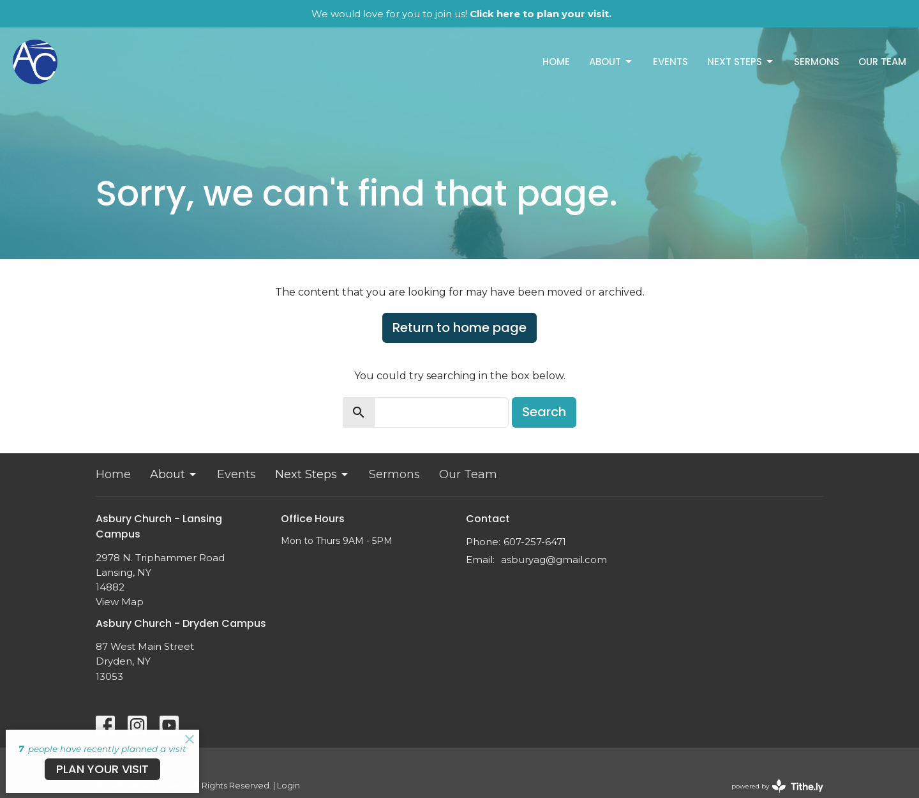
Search (544, 412)
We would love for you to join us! (461, 14)
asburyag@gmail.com (554, 559)
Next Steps (741, 61)
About (611, 61)
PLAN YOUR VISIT (102, 769)
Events (670, 61)
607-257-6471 (535, 542)
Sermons (816, 61)
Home (556, 61)
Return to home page (459, 327)
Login (288, 785)
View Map (120, 602)
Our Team (882, 61)
